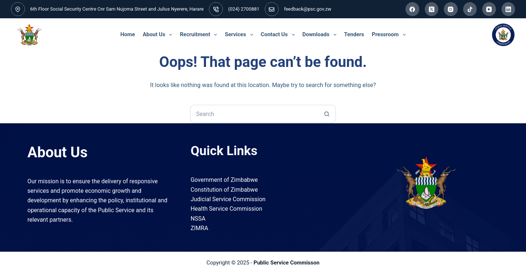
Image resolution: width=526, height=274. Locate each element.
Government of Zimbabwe (224, 179)
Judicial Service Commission (228, 199)
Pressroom (390, 34)
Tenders (354, 34)
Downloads (320, 34)
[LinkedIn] (508, 9)
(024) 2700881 (243, 9)
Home (127, 34)
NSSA (198, 218)
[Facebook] (412, 9)
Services (240, 34)
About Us (158, 34)
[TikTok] (470, 9)
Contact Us (279, 34)
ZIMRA (199, 228)
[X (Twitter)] (432, 9)
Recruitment (199, 34)
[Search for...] (254, 114)
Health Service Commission (226, 208)
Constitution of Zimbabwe (224, 189)
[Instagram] (451, 9)
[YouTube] (489, 9)
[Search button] (327, 114)
